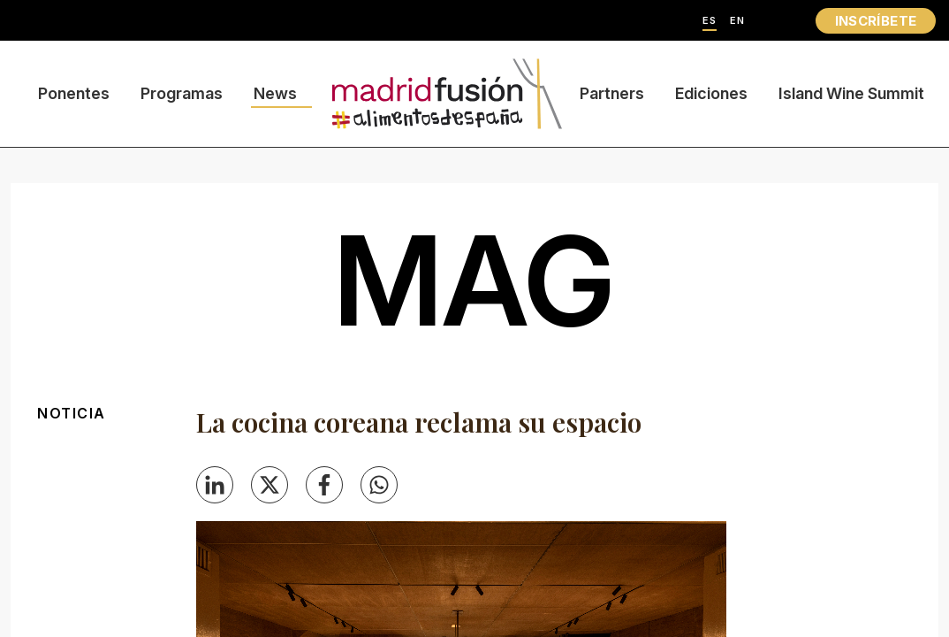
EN (737, 21)
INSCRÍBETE (876, 20)
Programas (181, 93)
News (275, 93)
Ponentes (74, 93)
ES (709, 21)
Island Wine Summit (851, 93)
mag (474, 280)
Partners (612, 93)
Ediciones (711, 93)
